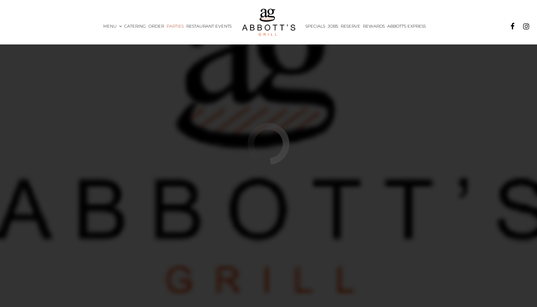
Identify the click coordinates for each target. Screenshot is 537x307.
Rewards (374, 26)
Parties (175, 26)
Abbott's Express (406, 26)
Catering (135, 26)
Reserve (350, 26)
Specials (315, 26)
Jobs (333, 26)
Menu (112, 26)
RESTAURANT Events (209, 26)
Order (156, 26)
